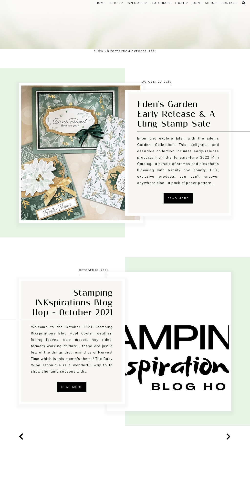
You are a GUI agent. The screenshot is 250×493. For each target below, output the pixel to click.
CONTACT (229, 3)
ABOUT (211, 3)
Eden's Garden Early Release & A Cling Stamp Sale (176, 125)
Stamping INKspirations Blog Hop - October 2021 (72, 335)
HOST (181, 3)
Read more (178, 209)
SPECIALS (137, 3)
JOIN (196, 3)
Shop (117, 3)
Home (101, 3)
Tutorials (161, 3)
